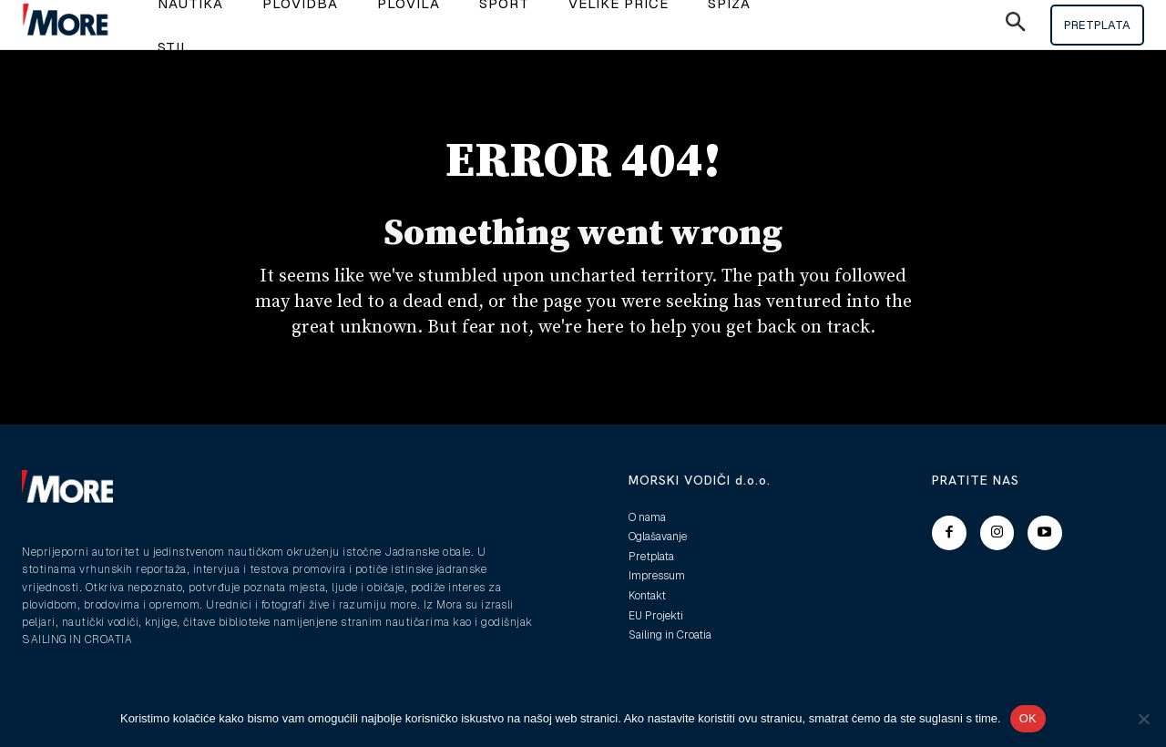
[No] (1143, 719)
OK (1028, 718)
